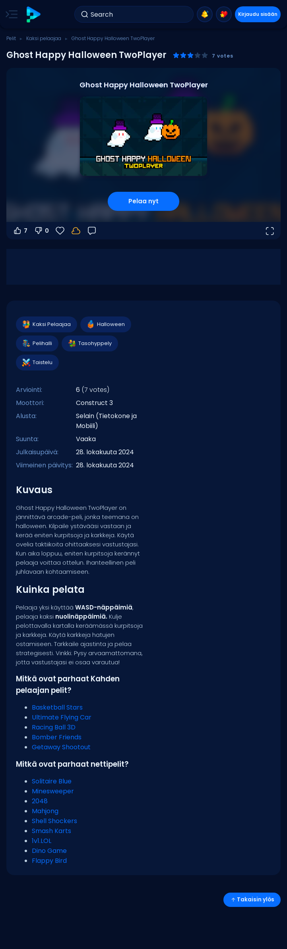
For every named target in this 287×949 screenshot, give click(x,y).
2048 (40, 801)
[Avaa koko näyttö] (269, 230)
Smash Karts (51, 830)
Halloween (105, 324)
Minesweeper (53, 791)
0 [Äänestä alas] (41, 230)
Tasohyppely (89, 343)
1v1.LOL (41, 840)
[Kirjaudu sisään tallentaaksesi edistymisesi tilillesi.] (76, 230)
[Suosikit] (60, 230)
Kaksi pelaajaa (43, 38)
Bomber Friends (56, 737)
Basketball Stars (57, 707)
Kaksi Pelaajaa (46, 324)
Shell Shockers (54, 821)
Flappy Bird (49, 860)
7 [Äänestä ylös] (20, 230)
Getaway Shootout (61, 747)
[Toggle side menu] (10, 14)
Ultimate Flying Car (61, 717)
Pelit (11, 38)
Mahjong (45, 811)
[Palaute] (92, 230)
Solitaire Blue (52, 781)
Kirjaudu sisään (257, 14)
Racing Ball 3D (54, 727)
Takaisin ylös (252, 899)
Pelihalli (36, 343)
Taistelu (36, 362)
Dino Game (49, 850)
